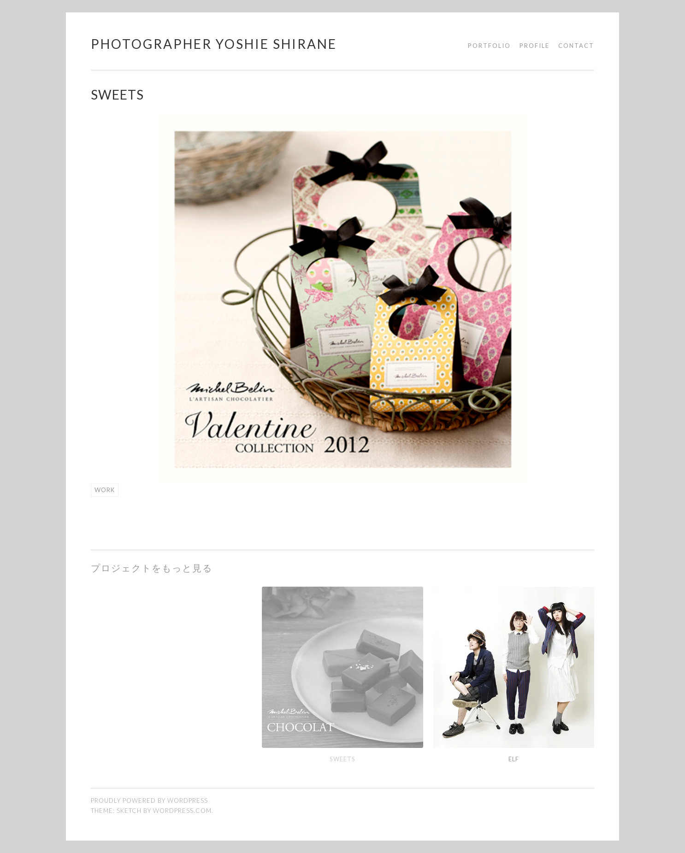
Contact (576, 45)
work (104, 490)
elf (513, 759)
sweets (342, 759)
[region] (342, 299)
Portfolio (489, 45)
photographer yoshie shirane (214, 44)
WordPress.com (182, 810)
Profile (534, 45)
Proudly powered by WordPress (149, 800)
